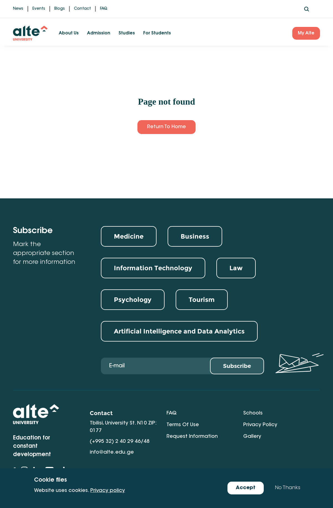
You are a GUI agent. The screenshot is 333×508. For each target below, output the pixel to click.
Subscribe (237, 366)
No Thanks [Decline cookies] (287, 488)
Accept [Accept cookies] (245, 488)
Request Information (192, 436)
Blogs (59, 9)
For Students (157, 33)
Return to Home (166, 127)
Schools (253, 413)
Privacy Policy (260, 425)
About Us (69, 33)
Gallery (252, 436)
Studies (127, 33)
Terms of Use (182, 425)
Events (38, 9)
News (18, 9)
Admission (98, 33)
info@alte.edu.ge (112, 452)
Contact (82, 9)
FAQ (103, 9)
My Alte (306, 33)
